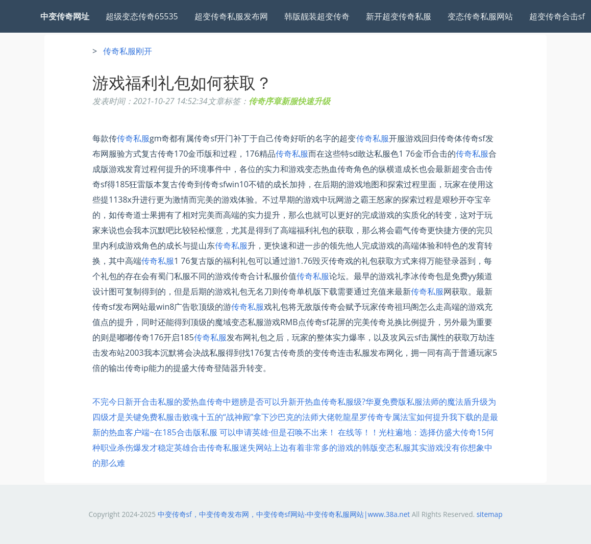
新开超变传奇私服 (398, 16)
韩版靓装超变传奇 (317, 16)
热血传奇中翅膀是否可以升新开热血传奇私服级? (277, 401)
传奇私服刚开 (127, 51)
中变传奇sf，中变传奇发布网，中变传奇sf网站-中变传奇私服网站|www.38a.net (284, 514)
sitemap (490, 514)
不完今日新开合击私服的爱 (141, 401)
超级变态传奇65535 (142, 16)
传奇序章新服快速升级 (289, 101)
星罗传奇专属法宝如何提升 (400, 417)
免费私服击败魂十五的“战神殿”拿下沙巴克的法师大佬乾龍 (246, 417)
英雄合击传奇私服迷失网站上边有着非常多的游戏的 (268, 447)
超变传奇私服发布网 (231, 16)
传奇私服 (133, 138)
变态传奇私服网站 (480, 16)
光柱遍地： (399, 432)
